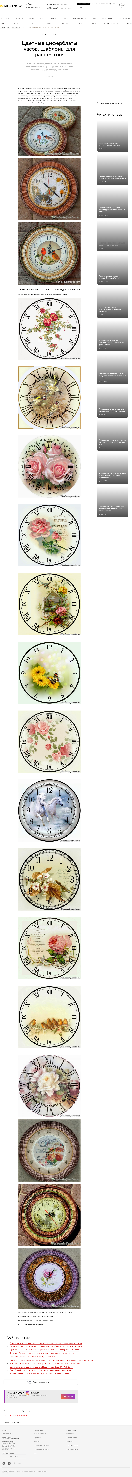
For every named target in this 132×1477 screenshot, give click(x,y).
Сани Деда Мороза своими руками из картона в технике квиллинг (41, 1370)
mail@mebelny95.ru (53, 8)
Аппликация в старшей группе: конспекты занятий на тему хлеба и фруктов (46, 1342)
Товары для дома (7, 1434)
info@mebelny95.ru (53, 5)
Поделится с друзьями (41, 1382)
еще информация (111, 4)
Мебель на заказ (83, 4)
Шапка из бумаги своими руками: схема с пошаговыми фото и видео (42, 1353)
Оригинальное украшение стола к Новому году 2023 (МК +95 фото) (41, 1366)
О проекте (93, 4)
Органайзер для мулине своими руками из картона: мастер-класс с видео (44, 1349)
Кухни (93, 24)
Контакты (101, 4)
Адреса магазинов (34, 8)
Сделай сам (49, 35)
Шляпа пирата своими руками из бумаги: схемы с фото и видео (39, 1373)
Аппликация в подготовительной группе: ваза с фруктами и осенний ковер (45, 1363)
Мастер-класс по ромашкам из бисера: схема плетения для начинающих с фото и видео (51, 1360)
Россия (30, 4)
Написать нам (14, 1457)
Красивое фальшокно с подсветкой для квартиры (33, 1356)
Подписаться (68, 1396)
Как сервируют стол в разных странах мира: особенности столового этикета (46, 1346)
